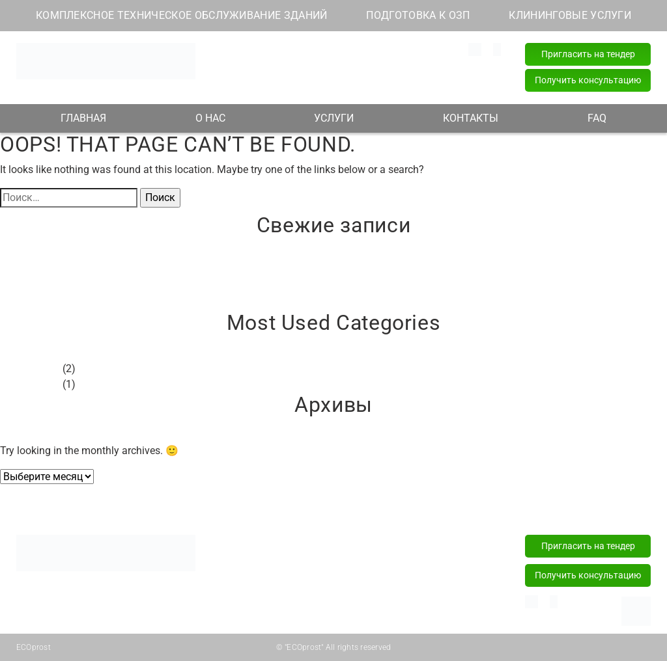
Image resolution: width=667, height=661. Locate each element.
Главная (83, 502)
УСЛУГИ (334, 118)
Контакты (467, 502)
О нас (210, 502)
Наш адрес (266, 64)
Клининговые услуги (275, 591)
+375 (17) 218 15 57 (373, 79)
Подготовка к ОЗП (270, 571)
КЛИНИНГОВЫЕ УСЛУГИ (570, 15)
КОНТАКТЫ (470, 118)
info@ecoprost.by (267, 49)
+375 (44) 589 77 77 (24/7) (387, 64)
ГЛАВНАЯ (83, 118)
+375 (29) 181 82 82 (373, 49)
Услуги (333, 502)
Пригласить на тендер (588, 54)
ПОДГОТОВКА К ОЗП (418, 15)
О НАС (210, 118)
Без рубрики (30, 368)
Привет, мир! (31, 271)
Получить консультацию (588, 80)
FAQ (597, 118)
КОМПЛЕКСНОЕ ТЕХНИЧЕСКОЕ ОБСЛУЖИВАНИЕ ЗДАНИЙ (182, 15)
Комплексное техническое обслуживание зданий (289, 545)
